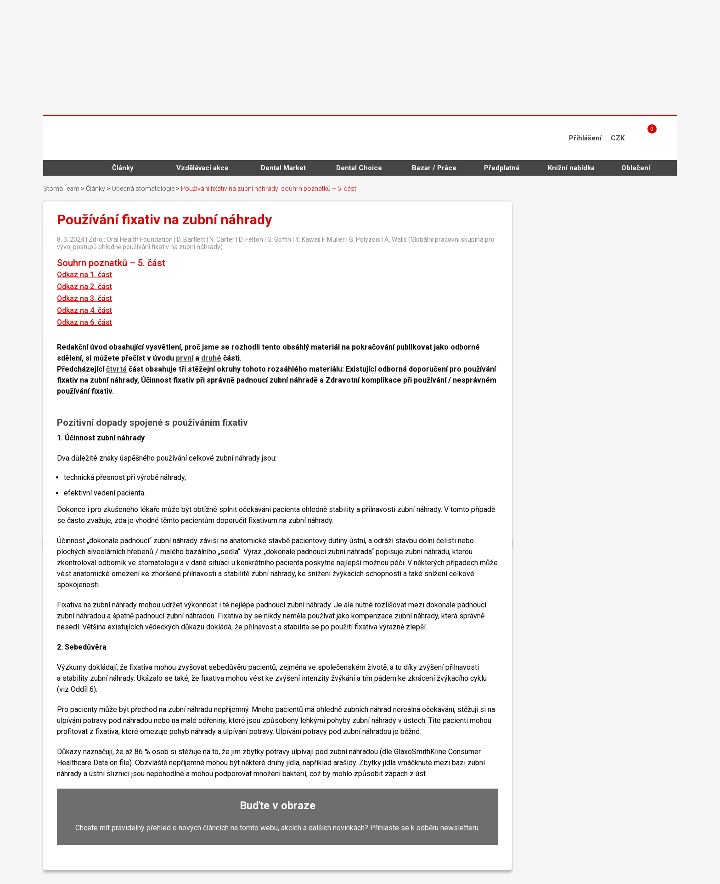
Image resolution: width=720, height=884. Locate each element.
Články (123, 168)
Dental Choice (359, 168)
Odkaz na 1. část (84, 274)
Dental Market (283, 168)
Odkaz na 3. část (84, 298)
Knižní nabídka (571, 168)
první (184, 358)
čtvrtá (116, 369)
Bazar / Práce (434, 168)
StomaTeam (61, 188)
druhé (211, 358)
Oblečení (635, 168)
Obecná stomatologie (143, 188)
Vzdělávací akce (202, 168)
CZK (617, 138)
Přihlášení (585, 138)
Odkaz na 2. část (84, 286)
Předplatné (502, 168)
